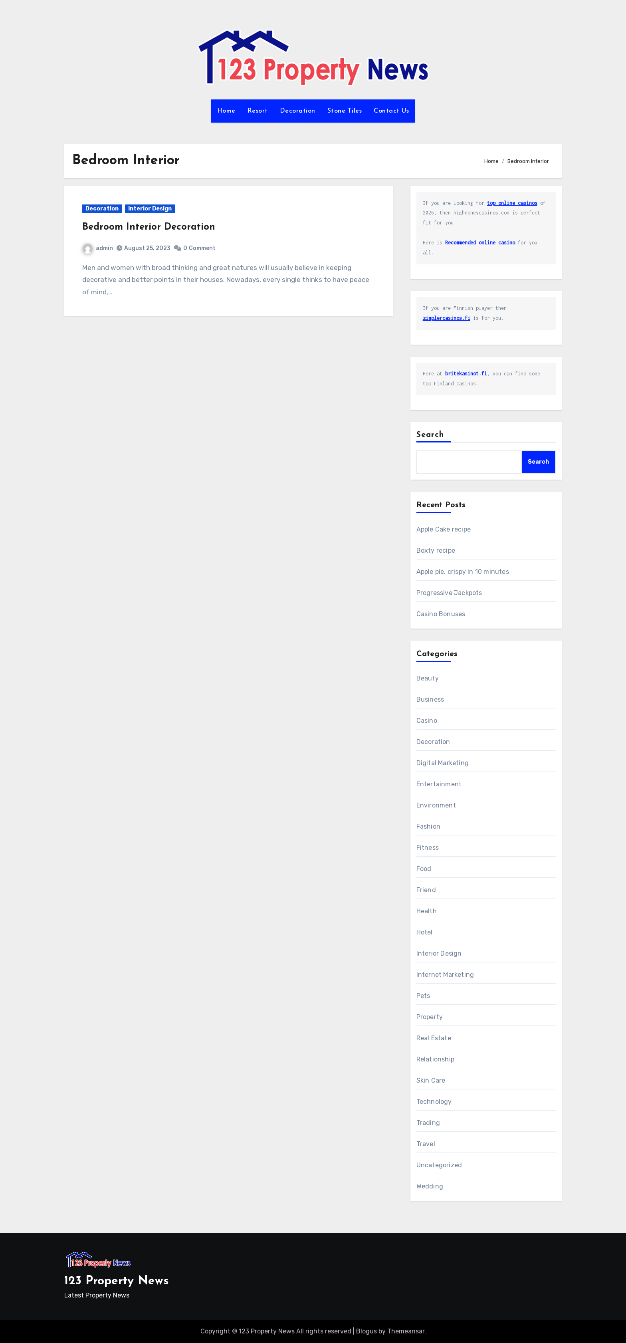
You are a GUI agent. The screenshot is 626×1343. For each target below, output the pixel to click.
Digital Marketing (442, 763)
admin (98, 248)
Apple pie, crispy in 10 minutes (462, 571)
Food (424, 869)
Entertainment (439, 784)
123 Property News (116, 1281)
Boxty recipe (435, 550)
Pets (423, 996)
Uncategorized (439, 1165)
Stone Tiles (344, 111)
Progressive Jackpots (449, 593)
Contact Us (391, 111)
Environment (436, 805)
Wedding (429, 1186)
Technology (434, 1101)
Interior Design (150, 208)
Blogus (366, 1331)
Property (429, 1017)
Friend (426, 890)
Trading (428, 1123)
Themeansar (405, 1331)
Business (430, 699)
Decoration (297, 111)
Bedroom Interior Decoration (148, 227)
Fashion (428, 826)
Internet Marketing (445, 974)
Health (426, 911)
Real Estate (433, 1038)
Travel (425, 1144)
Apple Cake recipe (443, 529)
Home (226, 111)
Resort (258, 111)
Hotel (424, 932)
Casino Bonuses (441, 614)
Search (430, 435)
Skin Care (431, 1080)
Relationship (435, 1059)
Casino (426, 720)
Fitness (427, 847)
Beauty (427, 678)
